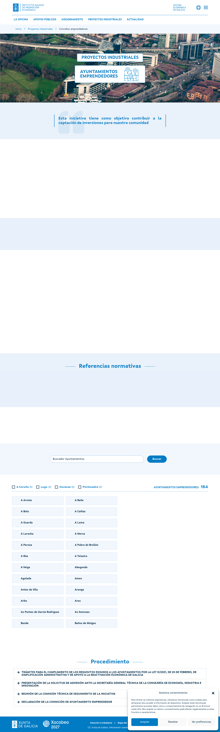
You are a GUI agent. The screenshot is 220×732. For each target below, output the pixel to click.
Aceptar (144, 722)
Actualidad (135, 19)
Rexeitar (173, 722)
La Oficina (21, 19)
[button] (213, 693)
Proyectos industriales (105, 19)
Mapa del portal (126, 723)
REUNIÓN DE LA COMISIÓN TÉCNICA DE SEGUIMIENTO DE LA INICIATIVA (68, 694)
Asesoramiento (72, 19)
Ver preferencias (201, 722)
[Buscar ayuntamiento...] (97, 459)
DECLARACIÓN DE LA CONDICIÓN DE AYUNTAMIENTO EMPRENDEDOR (66, 702)
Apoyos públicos (44, 19)
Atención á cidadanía (101, 723)
